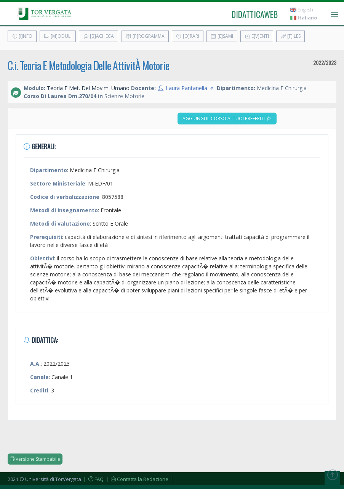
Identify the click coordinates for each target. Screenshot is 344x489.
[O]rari (187, 36)
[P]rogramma (145, 36)
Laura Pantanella (186, 88)
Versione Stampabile (35, 459)
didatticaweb (255, 14)
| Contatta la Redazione (136, 479)
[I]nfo (22, 36)
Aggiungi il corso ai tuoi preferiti (227, 118)
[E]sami (222, 36)
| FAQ (93, 479)
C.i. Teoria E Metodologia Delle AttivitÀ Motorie (88, 65)
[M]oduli (58, 36)
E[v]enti (257, 36)
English (301, 9)
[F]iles (290, 36)
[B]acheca (98, 36)
